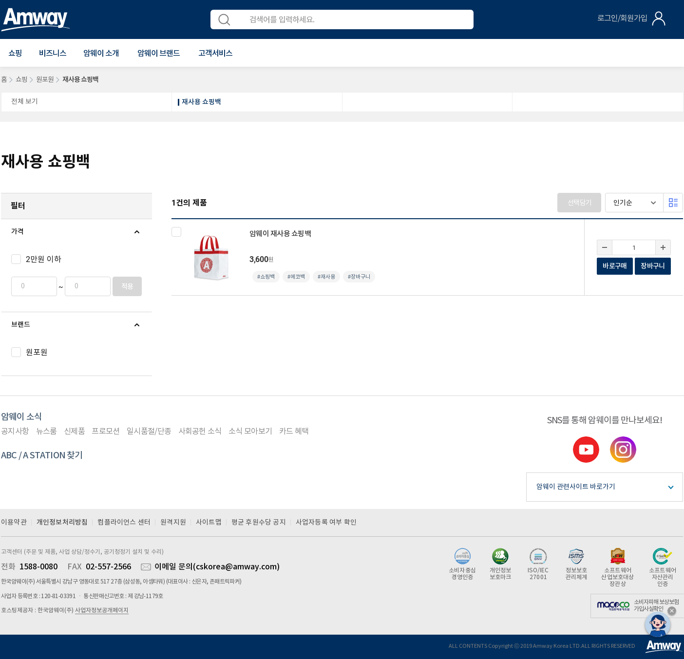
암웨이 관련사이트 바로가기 (575, 487)
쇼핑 (21, 80)
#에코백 (296, 277)
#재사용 (326, 277)
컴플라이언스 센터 (124, 523)
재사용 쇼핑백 (201, 102)
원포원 (45, 80)
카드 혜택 (294, 431)
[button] (15, 53)
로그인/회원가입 (622, 18)
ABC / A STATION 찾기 (42, 456)
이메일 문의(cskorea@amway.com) (217, 567)
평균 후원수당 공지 (258, 523)
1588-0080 (38, 567)
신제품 (74, 431)
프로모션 (105, 431)
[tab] (76, 232)
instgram (623, 449)
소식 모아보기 (250, 431)
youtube (586, 449)
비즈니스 (52, 53)
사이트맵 (209, 523)
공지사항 (15, 431)
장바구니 (653, 266)
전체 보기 (24, 102)
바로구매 (615, 266)
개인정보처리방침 (62, 522)
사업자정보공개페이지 (102, 610)
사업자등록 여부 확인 (326, 523)
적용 (127, 286)
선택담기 (579, 203)
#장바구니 (359, 277)
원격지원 (173, 523)
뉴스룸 (46, 431)
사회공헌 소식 (200, 431)
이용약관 (14, 523)
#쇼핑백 (266, 277)
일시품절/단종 (149, 431)
